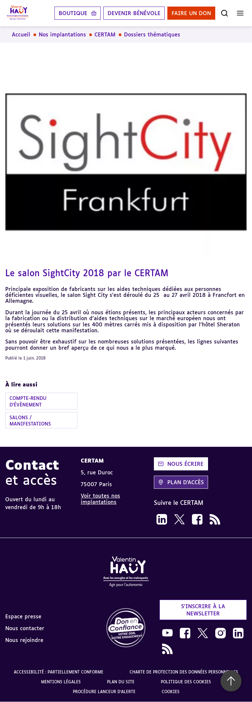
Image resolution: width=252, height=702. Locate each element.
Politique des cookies (186, 681)
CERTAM (105, 34)
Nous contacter (24, 628)
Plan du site (121, 681)
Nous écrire (180, 464)
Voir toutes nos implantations (100, 498)
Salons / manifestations (30, 420)
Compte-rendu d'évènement (28, 401)
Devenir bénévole (134, 13)
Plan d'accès (181, 482)
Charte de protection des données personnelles (184, 672)
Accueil (21, 34)
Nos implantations (62, 34)
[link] (162, 519)
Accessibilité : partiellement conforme (58, 672)
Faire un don (191, 13)
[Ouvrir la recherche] (224, 13)
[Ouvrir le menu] (240, 13)
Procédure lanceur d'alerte (104, 691)
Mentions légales (61, 681)
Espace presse (23, 616)
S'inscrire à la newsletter (203, 610)
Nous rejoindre (24, 640)
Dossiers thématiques (152, 34)
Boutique (73, 13)
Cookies (170, 691)
